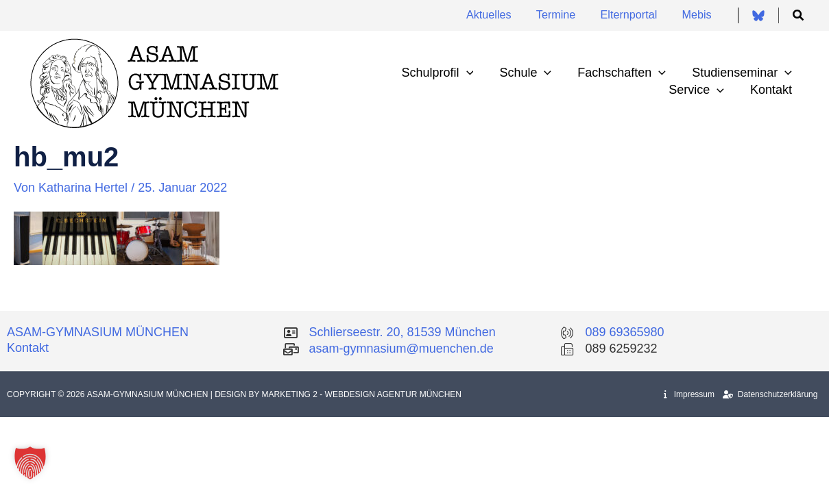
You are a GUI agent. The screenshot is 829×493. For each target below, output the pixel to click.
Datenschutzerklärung (770, 394)
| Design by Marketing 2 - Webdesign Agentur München (336, 394)
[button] (799, 16)
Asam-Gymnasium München (149, 394)
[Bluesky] (758, 16)
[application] (391, 73)
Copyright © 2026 (47, 394)
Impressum (689, 394)
